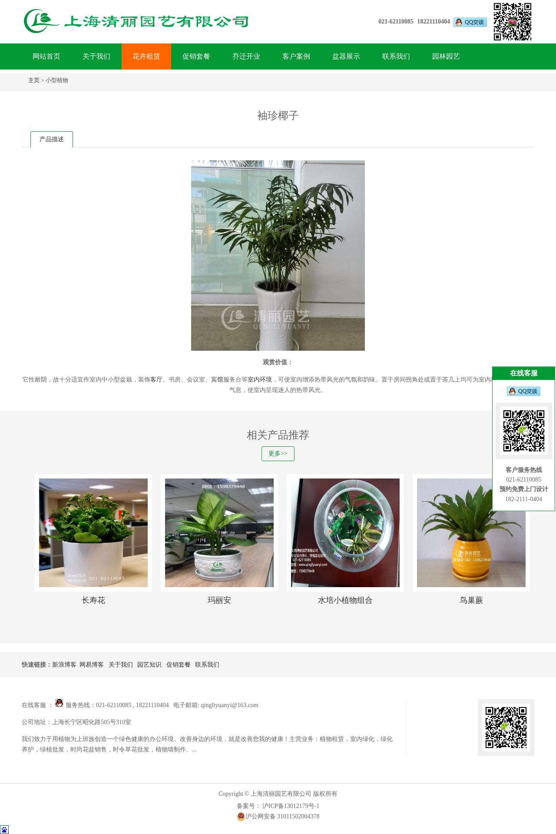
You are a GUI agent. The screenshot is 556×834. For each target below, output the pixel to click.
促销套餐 (196, 56)
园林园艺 (446, 56)
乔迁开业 (246, 56)
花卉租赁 (146, 56)
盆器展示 (346, 56)
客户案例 (296, 56)
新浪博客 (64, 664)
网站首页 (46, 56)
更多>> (278, 453)
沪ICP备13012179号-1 (290, 806)
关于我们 (96, 56)
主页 (34, 80)
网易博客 (91, 664)
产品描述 (52, 139)
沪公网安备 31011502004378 (278, 816)
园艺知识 (149, 664)
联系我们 (396, 56)
